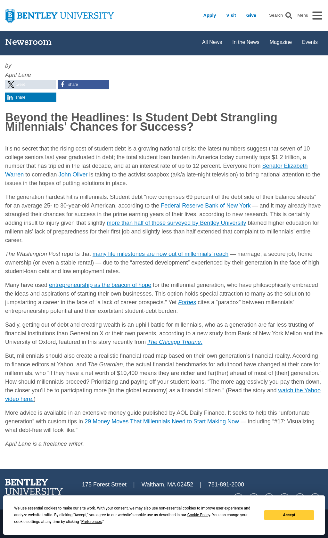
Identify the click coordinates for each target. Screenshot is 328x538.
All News (212, 42)
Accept (289, 515)
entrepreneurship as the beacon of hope (100, 285)
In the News (245, 42)
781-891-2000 (226, 484)
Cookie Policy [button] (198, 515)
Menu (302, 15)
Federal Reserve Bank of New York (205, 205)
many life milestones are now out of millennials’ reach (161, 254)
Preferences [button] (91, 521)
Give (251, 15)
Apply (209, 15)
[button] (288, 15)
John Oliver (72, 174)
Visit (231, 15)
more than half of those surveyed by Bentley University (176, 223)
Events (310, 42)
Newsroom (28, 42)
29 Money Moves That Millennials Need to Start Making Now (162, 421)
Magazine (281, 42)
